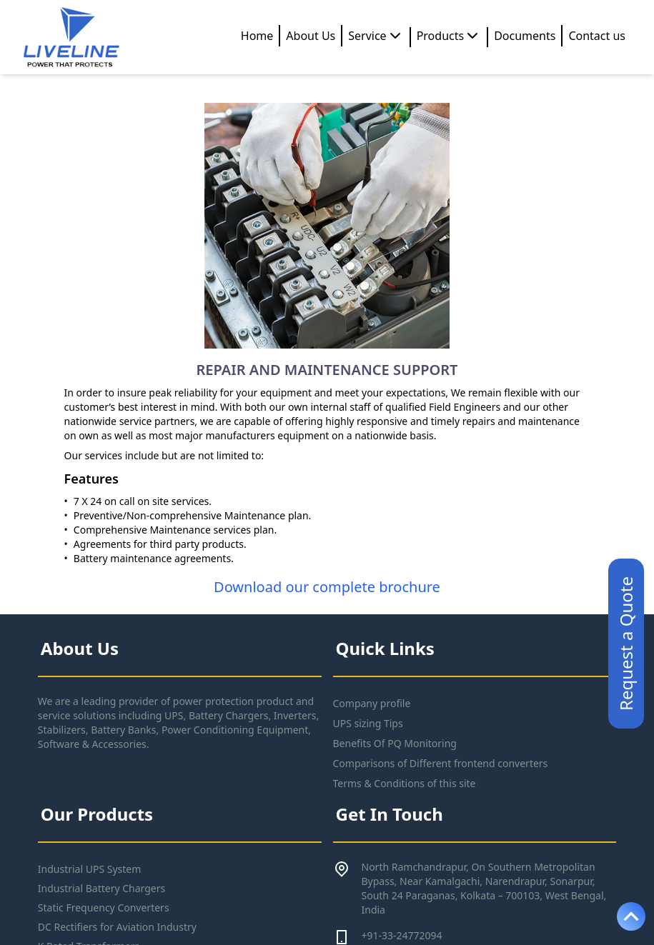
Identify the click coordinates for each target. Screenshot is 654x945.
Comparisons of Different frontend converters (440, 763)
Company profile (372, 703)
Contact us (596, 36)
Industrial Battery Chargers (101, 888)
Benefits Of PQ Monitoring (395, 743)
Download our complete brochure (327, 586)
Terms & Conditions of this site (404, 783)
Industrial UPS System (90, 869)
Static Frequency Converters (103, 907)
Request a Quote (626, 643)
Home (257, 36)
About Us (310, 36)
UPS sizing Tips (368, 723)
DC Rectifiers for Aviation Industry (117, 927)
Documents (524, 36)
